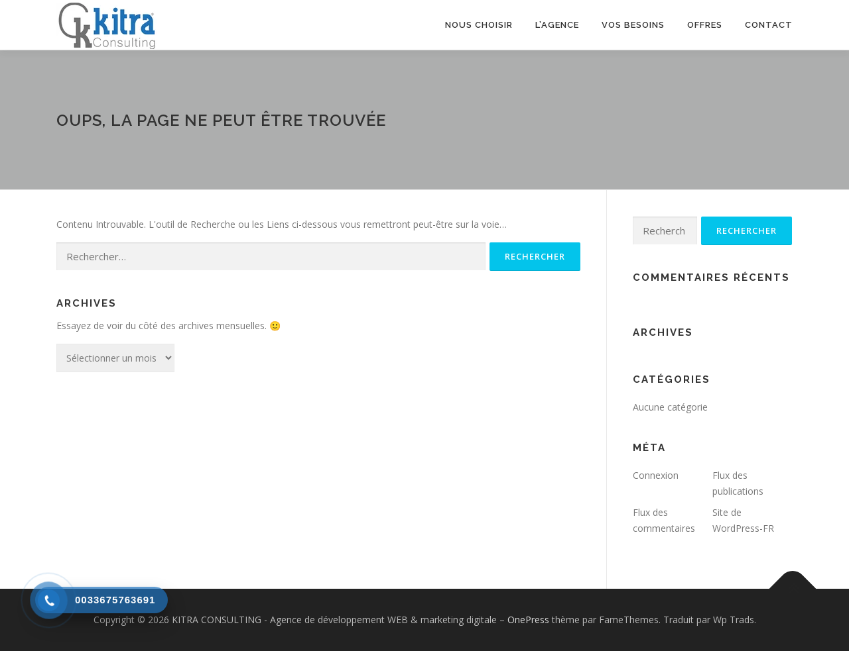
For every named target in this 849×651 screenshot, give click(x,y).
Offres (704, 25)
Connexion (656, 475)
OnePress (528, 619)
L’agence (557, 25)
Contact (769, 25)
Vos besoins (633, 25)
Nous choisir (479, 25)
